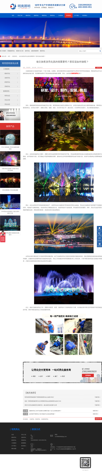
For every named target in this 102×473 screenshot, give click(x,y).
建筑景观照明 (35, 51)
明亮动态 (7, 95)
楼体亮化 (28, 15)
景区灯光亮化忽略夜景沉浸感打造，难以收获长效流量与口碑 (41, 405)
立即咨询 (88, 375)
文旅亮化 (32, 419)
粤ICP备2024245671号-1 (38, 450)
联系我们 (84, 15)
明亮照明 (33, 449)
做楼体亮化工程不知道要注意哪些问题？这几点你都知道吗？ (45, 410)
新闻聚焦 (68, 15)
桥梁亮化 (44, 15)
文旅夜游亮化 (44, 419)
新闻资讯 (14, 56)
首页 (13, 15)
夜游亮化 (37, 419)
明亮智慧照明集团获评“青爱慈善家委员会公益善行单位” (39, 397)
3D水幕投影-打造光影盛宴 (10, 190)
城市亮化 (27, 51)
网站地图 (13, 448)
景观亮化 (52, 15)
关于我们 (76, 15)
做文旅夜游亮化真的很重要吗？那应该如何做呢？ (32, 56)
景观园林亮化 (11, 51)
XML (22, 448)
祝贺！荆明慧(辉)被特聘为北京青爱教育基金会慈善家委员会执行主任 (43, 401)
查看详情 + (96, 410)
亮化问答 (7, 100)
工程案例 (60, 15)
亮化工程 (20, 15)
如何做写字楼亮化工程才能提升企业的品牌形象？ (42, 414)
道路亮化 (36, 15)
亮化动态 (7, 104)
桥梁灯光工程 (19, 51)
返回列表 (99, 67)
